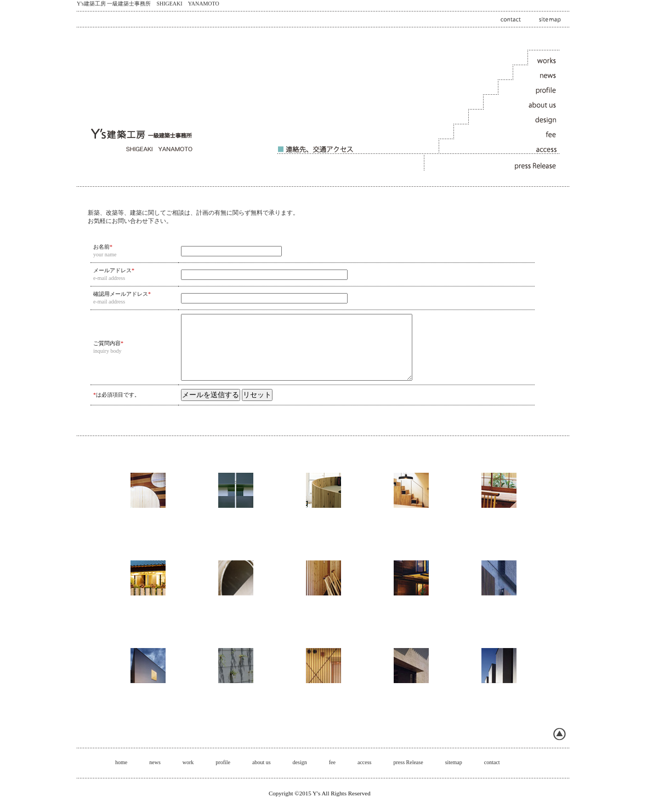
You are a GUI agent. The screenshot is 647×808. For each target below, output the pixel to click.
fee (332, 762)
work (188, 762)
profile (222, 762)
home (121, 762)
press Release (408, 762)
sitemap (453, 762)
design (300, 762)
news (155, 762)
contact (492, 762)
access (364, 762)
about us (261, 762)
